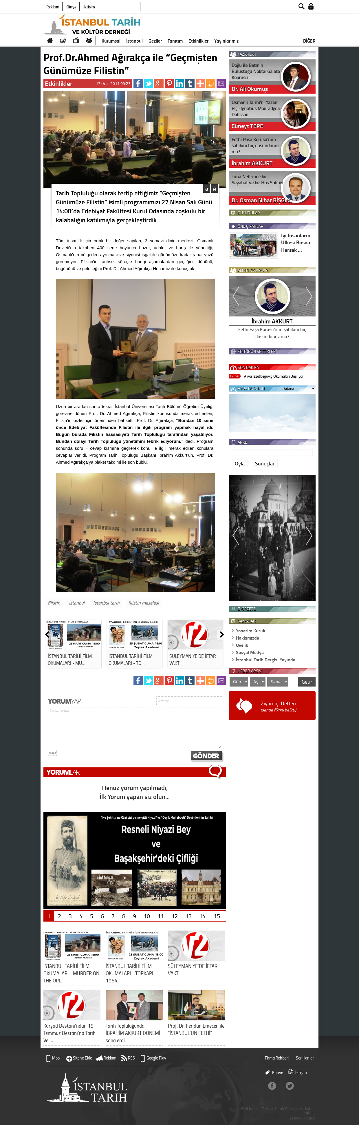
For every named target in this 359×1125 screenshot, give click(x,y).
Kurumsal (111, 40)
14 (202, 916)
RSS (131, 1058)
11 (160, 916)
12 (174, 916)
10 (147, 916)
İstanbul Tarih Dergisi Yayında (265, 659)
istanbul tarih (106, 603)
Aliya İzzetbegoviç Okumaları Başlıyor (273, 376)
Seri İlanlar (305, 1058)
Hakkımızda (247, 637)
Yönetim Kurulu (251, 630)
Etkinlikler (198, 40)
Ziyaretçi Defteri (278, 706)
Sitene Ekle (82, 1058)
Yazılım (295, 1118)
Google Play (156, 1058)
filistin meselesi (143, 603)
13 (188, 916)
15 (217, 916)
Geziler (155, 40)
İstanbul (134, 40)
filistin (54, 603)
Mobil (56, 1058)
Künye (70, 6)
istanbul (77, 603)
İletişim (89, 6)
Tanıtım (175, 40)
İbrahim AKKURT (272, 321)
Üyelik (242, 645)
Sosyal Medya (250, 652)
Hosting (310, 1118)
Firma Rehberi (277, 1058)
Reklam (52, 6)
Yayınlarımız (226, 40)
